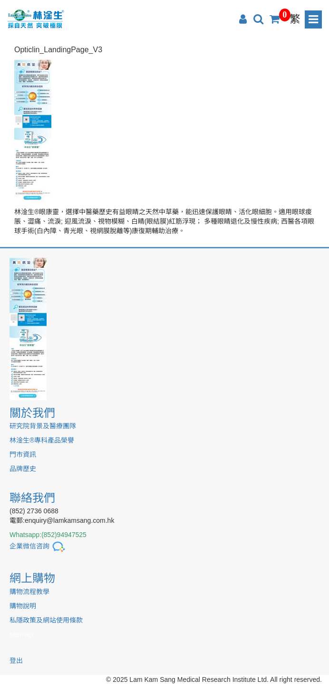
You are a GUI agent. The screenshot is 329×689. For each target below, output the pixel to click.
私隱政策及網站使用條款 (46, 620)
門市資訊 (23, 454)
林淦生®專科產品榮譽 (42, 440)
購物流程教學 (29, 591)
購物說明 (23, 606)
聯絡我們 (32, 497)
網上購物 (32, 578)
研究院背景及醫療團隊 (43, 426)
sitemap (21, 634)
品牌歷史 (23, 468)
